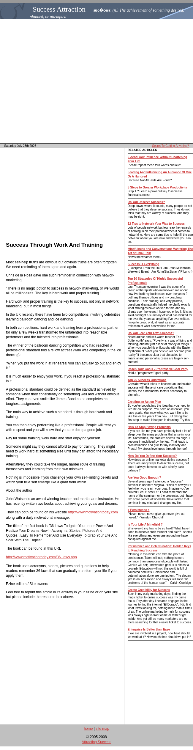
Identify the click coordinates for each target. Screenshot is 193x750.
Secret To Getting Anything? (170, 145)
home (88, 729)
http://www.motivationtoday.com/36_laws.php (41, 557)
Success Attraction (59, 9)
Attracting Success (96, 742)
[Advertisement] (96, 81)
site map (102, 729)
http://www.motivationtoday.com (93, 512)
